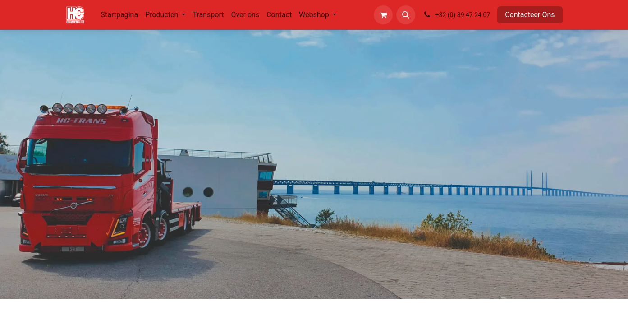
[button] (405, 14)
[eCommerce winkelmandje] (383, 14)
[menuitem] (119, 15)
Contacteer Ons (530, 14)
